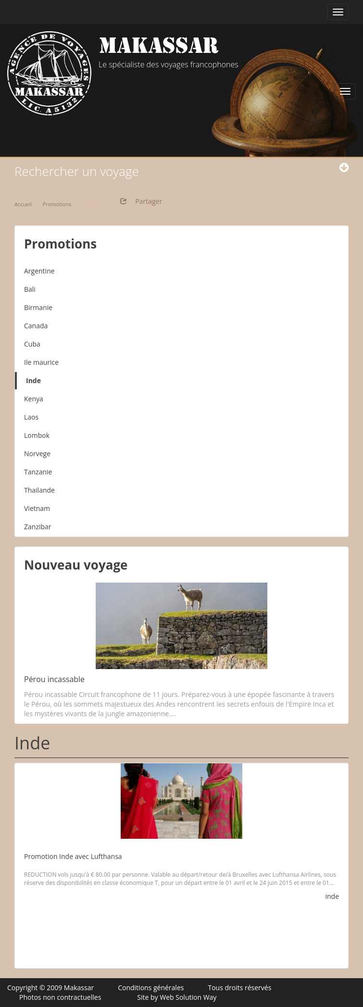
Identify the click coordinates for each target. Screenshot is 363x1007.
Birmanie (38, 307)
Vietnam (37, 508)
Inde (33, 380)
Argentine (39, 270)
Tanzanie (38, 471)
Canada (36, 325)
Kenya (33, 398)
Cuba (32, 343)
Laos (31, 417)
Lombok (37, 435)
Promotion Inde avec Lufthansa (73, 856)
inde (332, 896)
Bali (30, 289)
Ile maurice (41, 362)
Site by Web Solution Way (176, 997)
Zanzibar (37, 526)
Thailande (39, 490)
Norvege (37, 453)
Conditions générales (151, 987)
